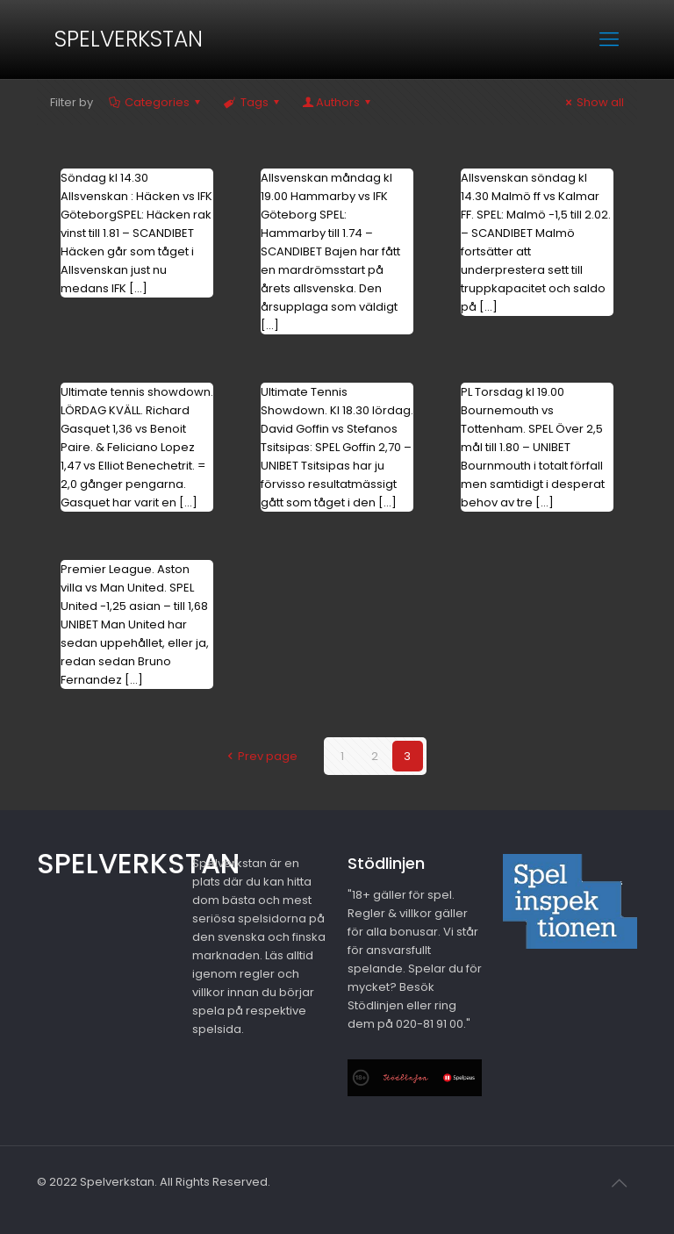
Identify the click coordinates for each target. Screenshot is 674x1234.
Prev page (259, 756)
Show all (592, 102)
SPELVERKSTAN (128, 39)
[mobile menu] (609, 39)
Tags (252, 102)
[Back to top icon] (618, 1183)
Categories (155, 102)
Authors (338, 102)
